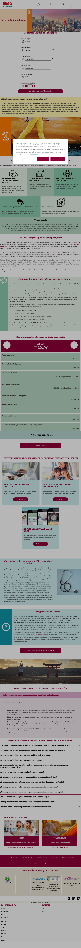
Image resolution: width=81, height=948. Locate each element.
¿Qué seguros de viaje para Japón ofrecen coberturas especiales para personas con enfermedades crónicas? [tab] (40, 766)
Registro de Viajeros (36, 634)
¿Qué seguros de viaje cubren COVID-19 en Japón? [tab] (40, 760)
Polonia (3, 924)
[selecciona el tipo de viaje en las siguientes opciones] (38, 59)
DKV (43, 911)
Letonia (3, 937)
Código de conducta (68, 858)
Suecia (3, 915)
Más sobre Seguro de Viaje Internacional (21, 847)
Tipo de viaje (25, 56)
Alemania (4, 908)
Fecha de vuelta (26, 74)
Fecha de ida (25, 65)
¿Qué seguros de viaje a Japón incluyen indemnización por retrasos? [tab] (40, 787)
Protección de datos (27, 858)
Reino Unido (4, 921)
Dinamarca (4, 911)
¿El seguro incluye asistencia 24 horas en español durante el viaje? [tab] (40, 801)
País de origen (26, 39)
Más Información (21, 499)
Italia (2, 927)
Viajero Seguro (56, 252)
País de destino (26, 48)
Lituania (3, 934)
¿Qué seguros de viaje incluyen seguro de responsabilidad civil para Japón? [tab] (40, 792)
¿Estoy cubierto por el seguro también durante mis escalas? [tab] (40, 806)
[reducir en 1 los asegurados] (26, 86)
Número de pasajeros (28, 83)
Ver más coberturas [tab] (41, 435)
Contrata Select (40, 445)
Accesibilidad (54, 858)
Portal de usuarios (12, 858)
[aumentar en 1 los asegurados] (33, 86)
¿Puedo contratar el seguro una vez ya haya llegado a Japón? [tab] (40, 796)
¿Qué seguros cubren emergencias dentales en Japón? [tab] (40, 772)
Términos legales (42, 858)
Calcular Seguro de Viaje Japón (40, 91)
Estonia (3, 940)
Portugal (3, 930)
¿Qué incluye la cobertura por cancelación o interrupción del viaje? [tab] (40, 777)
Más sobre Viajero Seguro (60, 847)
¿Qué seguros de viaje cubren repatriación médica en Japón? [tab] (40, 755)
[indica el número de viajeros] (30, 86)
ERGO (43, 908)
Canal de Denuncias (35, 864)
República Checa (6, 918)
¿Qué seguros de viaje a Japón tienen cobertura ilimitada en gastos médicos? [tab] (40, 750)
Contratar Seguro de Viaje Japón (40, 650)
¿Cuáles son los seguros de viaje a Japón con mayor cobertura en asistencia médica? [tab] (40, 745)
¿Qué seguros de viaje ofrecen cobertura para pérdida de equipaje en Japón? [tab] (40, 782)
